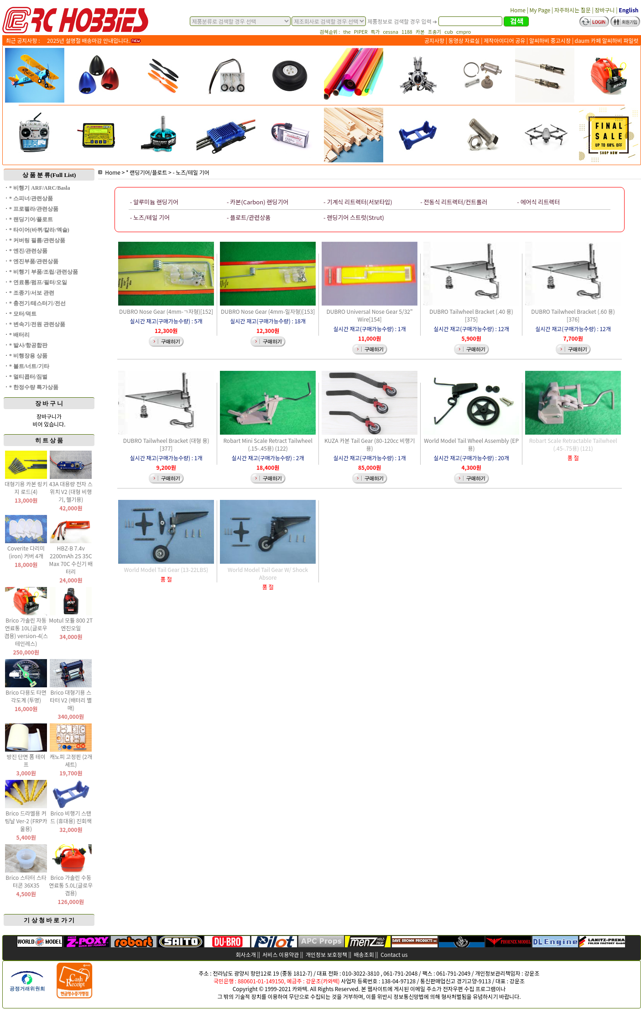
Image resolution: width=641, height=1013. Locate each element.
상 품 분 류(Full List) (49, 174)
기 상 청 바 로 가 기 (49, 920)
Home (109, 172)
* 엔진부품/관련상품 (33, 261)
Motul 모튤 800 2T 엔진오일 (71, 624)
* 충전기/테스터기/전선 (37, 303)
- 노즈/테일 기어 (190, 172)
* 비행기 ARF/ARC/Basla (39, 188)
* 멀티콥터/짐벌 (28, 377)
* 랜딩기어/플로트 (31, 219)
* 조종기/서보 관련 (31, 293)
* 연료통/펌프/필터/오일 (38, 282)
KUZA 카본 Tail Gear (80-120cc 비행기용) (369, 444)
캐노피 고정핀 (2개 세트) (71, 760)
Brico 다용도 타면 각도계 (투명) (26, 696)
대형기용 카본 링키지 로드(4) (26, 487)
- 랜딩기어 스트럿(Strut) (353, 217)
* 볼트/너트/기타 (29, 366)
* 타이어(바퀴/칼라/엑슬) (39, 230)
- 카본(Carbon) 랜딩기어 (257, 201)
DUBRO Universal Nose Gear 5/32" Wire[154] (370, 315)
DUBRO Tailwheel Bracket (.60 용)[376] (573, 315)
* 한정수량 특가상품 (33, 387)
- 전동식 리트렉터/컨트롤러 (453, 201)
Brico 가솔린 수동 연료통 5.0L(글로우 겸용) (71, 885)
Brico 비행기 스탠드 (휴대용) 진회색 (71, 817)
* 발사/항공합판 (28, 345)
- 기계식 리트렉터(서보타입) (357, 201)
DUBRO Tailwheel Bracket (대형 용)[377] (166, 444)
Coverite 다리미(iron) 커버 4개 (26, 552)
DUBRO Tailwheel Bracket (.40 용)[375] (471, 315)
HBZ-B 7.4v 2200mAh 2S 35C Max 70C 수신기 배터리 (71, 559)
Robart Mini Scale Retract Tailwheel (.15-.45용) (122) (267, 444)
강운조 (531, 973)
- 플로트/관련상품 (249, 217)
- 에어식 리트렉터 (538, 201)
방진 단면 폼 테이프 (25, 760)
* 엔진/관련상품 (28, 251)
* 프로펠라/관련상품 (33, 209)
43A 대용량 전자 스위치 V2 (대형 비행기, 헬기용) (71, 491)
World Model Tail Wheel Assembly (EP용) (471, 444)
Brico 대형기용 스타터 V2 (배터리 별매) (71, 700)
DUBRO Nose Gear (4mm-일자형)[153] (268, 311)
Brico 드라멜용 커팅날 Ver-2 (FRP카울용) (26, 820)
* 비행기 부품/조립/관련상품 (43, 272)
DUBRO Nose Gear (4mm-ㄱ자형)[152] (166, 311)
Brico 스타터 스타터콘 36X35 (26, 881)
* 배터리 (19, 335)
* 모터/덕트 (22, 314)
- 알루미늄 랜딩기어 (154, 201)
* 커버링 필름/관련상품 (37, 240)
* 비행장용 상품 (28, 356)
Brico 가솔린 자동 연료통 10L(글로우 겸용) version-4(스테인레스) (26, 631)
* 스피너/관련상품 (31, 198)
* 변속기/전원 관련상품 (37, 324)
